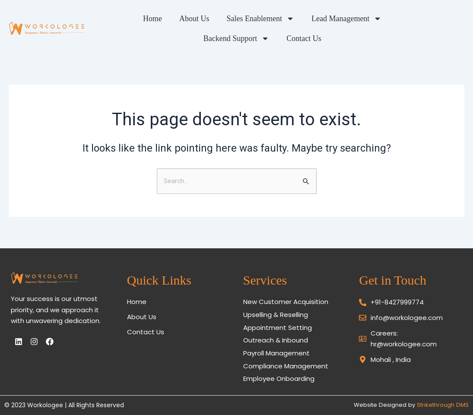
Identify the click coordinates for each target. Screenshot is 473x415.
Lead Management (330, 18)
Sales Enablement (244, 18)
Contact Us (287, 38)
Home (136, 18)
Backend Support (415, 18)
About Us (178, 18)
